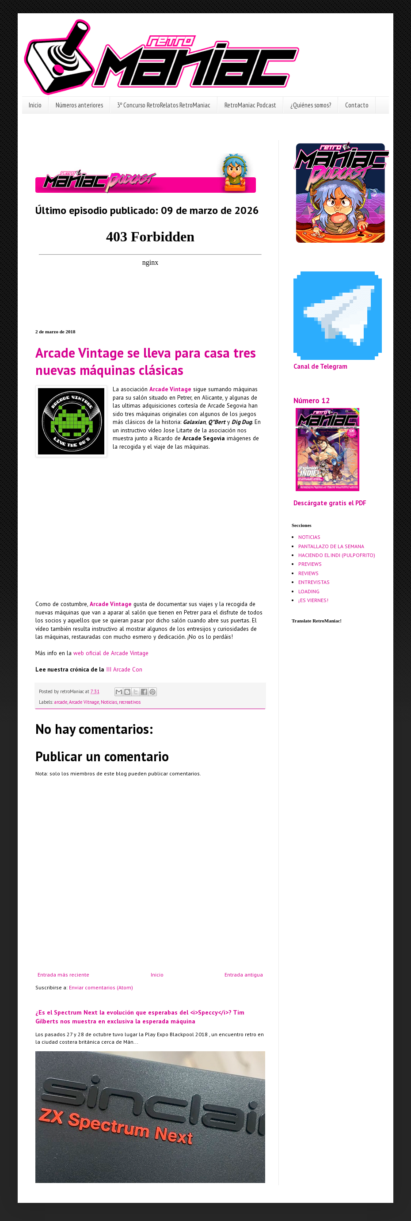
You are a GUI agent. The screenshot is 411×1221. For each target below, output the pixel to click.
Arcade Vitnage (84, 702)
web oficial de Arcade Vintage (110, 653)
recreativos (130, 702)
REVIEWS (308, 573)
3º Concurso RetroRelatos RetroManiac (163, 105)
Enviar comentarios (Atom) (101, 987)
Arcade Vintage (170, 389)
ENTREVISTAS (314, 582)
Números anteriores (79, 105)
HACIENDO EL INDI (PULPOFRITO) (336, 555)
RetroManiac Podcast (250, 105)
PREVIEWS (310, 564)
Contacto (357, 105)
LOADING (309, 591)
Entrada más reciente (63, 974)
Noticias (109, 702)
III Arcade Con (124, 669)
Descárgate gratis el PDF (329, 503)
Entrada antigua (244, 974)
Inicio (35, 105)
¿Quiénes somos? (310, 105)
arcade (60, 702)
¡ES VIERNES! (313, 600)
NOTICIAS (309, 537)
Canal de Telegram (320, 366)
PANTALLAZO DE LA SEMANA (331, 546)
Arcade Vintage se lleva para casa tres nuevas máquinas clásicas (145, 361)
